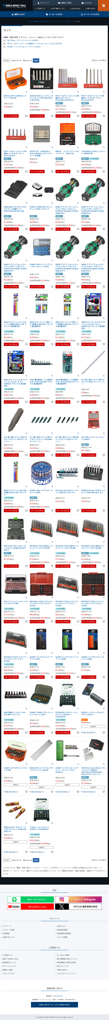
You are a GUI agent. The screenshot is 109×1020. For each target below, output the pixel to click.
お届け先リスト (8, 937)
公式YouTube (75, 8)
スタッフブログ (8, 973)
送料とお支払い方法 (10, 959)
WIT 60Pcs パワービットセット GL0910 (22, 40)
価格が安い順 (16, 60)
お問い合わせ (90, 8)
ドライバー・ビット (55, 21)
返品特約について (9, 962)
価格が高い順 (27, 60)
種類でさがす (19, 14)
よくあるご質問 (63, 955)
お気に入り (61, 926)
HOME (31, 21)
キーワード (91, 14)
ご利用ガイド (40, 8)
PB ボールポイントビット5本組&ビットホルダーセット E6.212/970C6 (34, 43)
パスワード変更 (8, 930)
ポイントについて (9, 966)
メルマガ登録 (62, 937)
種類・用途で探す (41, 21)
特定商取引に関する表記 (66, 962)
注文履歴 (5, 933)
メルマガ (87, 2)
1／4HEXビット (69, 21)
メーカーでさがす (55, 14)
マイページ (44, 2)
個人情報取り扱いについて (67, 959)
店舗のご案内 (66, 2)
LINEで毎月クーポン (58, 8)
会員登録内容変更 (64, 933)
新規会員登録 (62, 930)
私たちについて (63, 966)
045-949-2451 (58, 996)
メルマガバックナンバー (66, 973)
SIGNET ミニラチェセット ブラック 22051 (24, 46)
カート (103, 5)
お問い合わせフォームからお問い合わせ (54, 1004)
